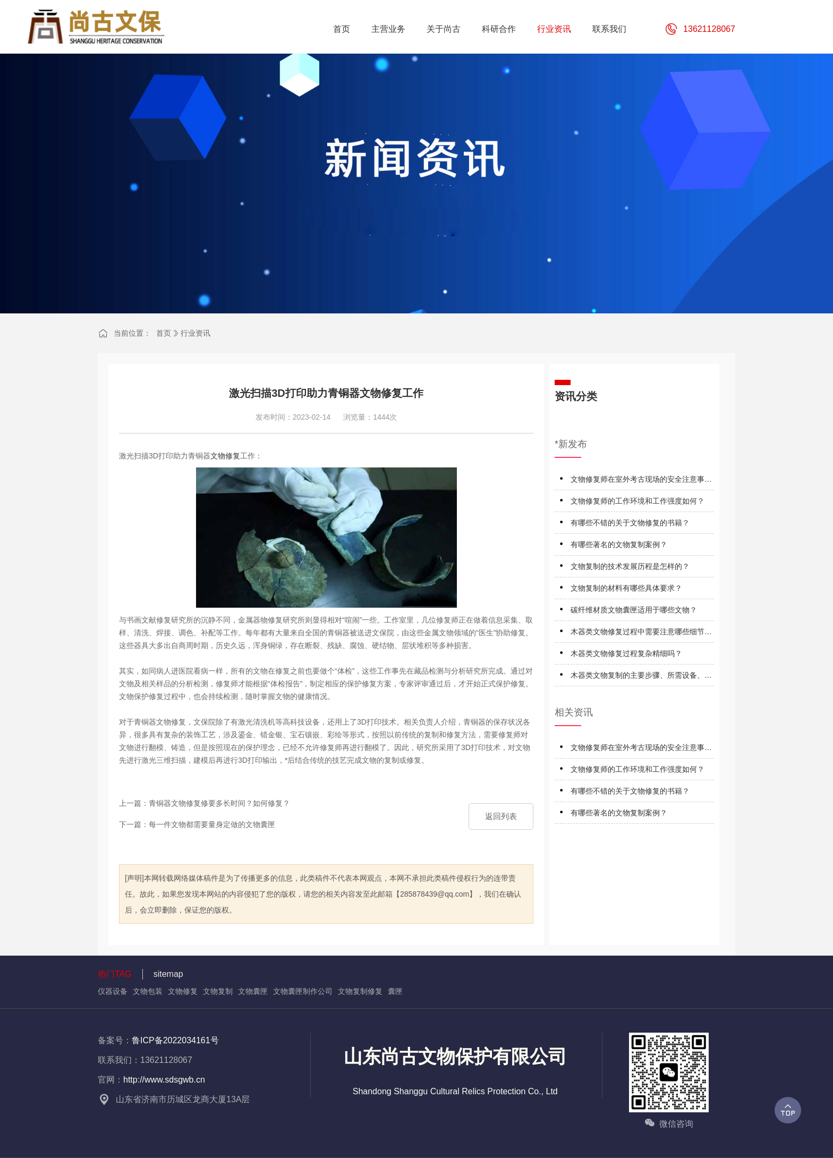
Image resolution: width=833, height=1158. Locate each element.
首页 (163, 333)
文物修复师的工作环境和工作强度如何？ (637, 501)
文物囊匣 (253, 991)
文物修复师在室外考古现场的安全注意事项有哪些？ (641, 481)
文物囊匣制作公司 (303, 991)
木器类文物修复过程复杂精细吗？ (626, 653)
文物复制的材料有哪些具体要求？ (626, 588)
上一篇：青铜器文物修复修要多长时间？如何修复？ (204, 803)
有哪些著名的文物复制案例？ (619, 544)
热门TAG (115, 973)
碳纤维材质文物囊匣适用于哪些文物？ (634, 610)
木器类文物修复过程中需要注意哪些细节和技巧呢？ (641, 633)
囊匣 (395, 991)
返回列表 (501, 816)
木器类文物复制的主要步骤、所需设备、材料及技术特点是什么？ (641, 677)
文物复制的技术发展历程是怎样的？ (630, 566)
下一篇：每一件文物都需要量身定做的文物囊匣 (197, 824)
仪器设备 (113, 991)
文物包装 (148, 991)
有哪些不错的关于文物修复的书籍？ (630, 522)
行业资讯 (195, 333)
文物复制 (218, 991)
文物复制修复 (360, 991)
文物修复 (225, 456)
